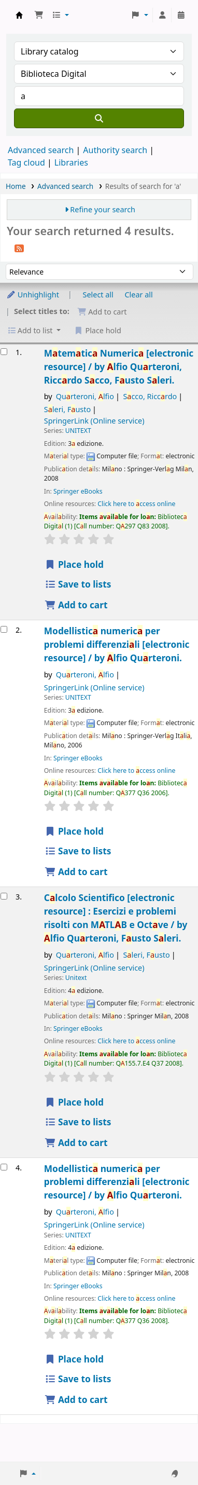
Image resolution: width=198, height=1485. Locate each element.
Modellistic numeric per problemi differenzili (117, 644)
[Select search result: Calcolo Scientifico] (4, 896)
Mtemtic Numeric (118, 366)
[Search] (99, 118)
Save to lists (78, 584)
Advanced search (41, 150)
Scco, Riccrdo (150, 396)
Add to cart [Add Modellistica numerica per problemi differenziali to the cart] (76, 872)
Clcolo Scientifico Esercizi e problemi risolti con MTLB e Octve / (116, 918)
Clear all (139, 294)
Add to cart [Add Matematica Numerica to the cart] (76, 605)
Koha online (19, 15)
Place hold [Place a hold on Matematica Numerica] (74, 564)
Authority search (115, 150)
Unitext (76, 977)
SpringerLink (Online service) (94, 421)
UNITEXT (78, 430)
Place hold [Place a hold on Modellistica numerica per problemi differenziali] (74, 831)
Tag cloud (26, 162)
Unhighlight (32, 294)
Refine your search (102, 209)
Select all (98, 294)
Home (16, 186)
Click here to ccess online (136, 503)
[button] (39, 15)
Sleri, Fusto (67, 409)
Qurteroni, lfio (85, 396)
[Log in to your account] (162, 15)
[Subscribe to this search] (19, 247)
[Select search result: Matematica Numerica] (4, 351)
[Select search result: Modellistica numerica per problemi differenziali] (4, 629)
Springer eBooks (78, 491)
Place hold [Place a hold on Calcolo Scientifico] (74, 1102)
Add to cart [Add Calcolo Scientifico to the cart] (76, 1143)
